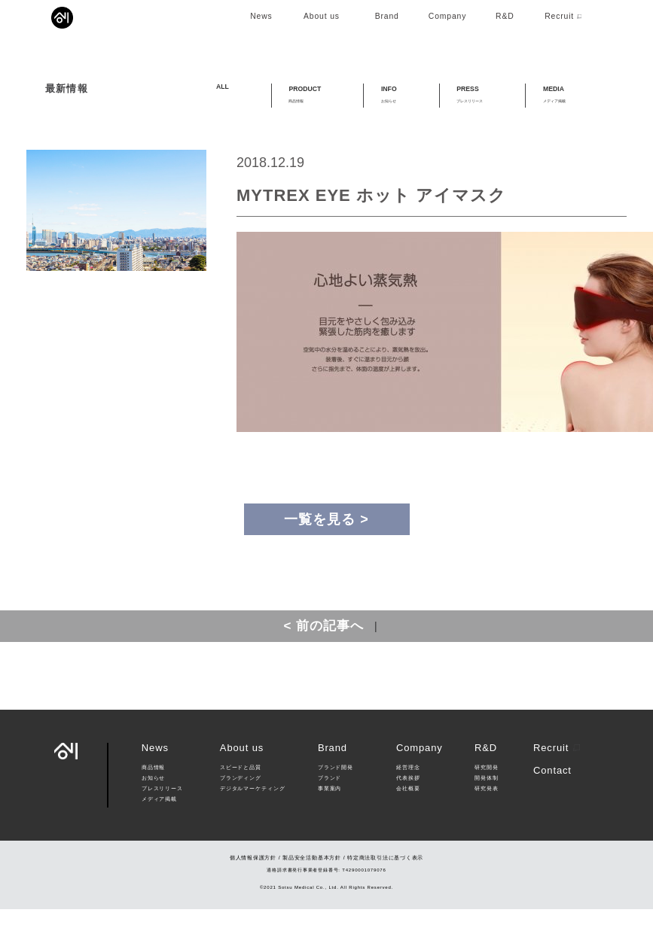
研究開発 (486, 798)
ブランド (329, 808)
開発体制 (486, 808)
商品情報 (153, 798)
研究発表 (486, 819)
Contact (552, 801)
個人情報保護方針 (253, 888)
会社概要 (408, 819)
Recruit (556, 777)
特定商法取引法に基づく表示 (385, 888)
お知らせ (153, 808)
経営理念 (408, 798)
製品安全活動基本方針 (311, 888)
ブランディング (240, 808)
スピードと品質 (240, 798)
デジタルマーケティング (252, 819)
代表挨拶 (408, 808)
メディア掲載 (159, 829)
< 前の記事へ (323, 656)
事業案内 (329, 819)
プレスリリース (162, 819)
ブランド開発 (335, 798)
